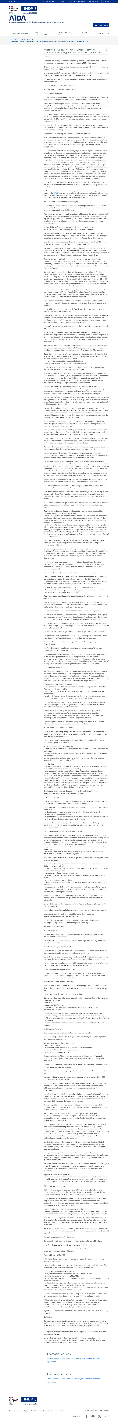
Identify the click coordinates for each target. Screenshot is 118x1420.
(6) (94, 283)
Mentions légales (22, 1411)
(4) (107, 214)
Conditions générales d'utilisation (42, 1411)
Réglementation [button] (20, 33)
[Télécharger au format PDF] (107, 50)
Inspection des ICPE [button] (65, 33)
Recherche (104, 33)
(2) (103, 178)
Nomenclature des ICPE (56, 1358)
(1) (104, 137)
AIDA (11, 39)
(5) (57, 193)
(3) (55, 193)
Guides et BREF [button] (85, 33)
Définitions (48, 57)
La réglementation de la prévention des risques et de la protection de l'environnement (36, 22)
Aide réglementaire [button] (41, 33)
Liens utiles (59, 1411)
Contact (11, 1411)
